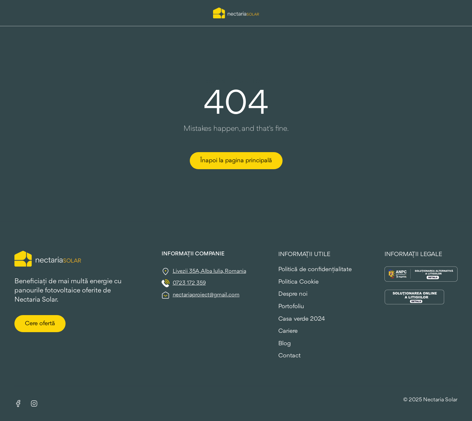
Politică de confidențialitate (315, 269)
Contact (289, 355)
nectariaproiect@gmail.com (206, 295)
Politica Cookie (298, 282)
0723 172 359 (189, 283)
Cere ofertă (40, 323)
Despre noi (292, 294)
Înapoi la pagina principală (236, 160)
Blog (284, 343)
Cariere (288, 331)
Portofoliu (291, 306)
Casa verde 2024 (301, 319)
